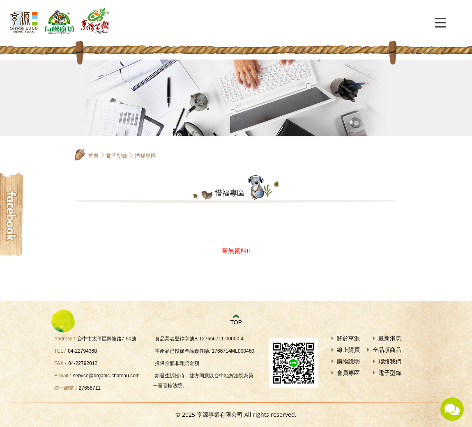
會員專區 (348, 373)
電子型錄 (116, 156)
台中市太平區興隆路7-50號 (106, 339)
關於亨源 (348, 338)
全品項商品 (387, 350)
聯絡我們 (389, 361)
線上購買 (348, 350)
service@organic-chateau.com (106, 376)
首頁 (93, 156)
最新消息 (389, 338)
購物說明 (348, 361)
